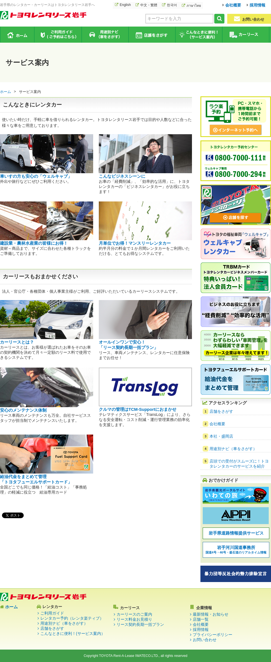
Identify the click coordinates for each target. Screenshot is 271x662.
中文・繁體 (148, 5)
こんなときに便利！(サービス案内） (72, 633)
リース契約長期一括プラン (140, 624)
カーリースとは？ (17, 342)
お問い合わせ (249, 19)
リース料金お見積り (134, 619)
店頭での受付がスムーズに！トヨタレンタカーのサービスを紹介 (239, 463)
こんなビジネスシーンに (122, 176)
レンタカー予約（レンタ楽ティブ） (72, 618)
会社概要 (233, 5)
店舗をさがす (152, 35)
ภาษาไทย (194, 6)
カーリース (245, 35)
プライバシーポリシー (212, 634)
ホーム (17, 34)
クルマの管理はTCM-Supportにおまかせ (137, 409)
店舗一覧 (201, 619)
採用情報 (257, 5)
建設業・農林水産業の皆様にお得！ (34, 243)
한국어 (172, 5)
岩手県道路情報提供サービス (236, 533)
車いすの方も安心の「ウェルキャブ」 (36, 176)
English (125, 5)
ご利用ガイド (58, 35)
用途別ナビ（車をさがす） (105, 35)
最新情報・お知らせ (210, 614)
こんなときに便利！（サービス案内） (198, 35)
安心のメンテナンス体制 (23, 410)
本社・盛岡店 (221, 436)
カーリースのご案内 (134, 614)
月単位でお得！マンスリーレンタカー (135, 243)
